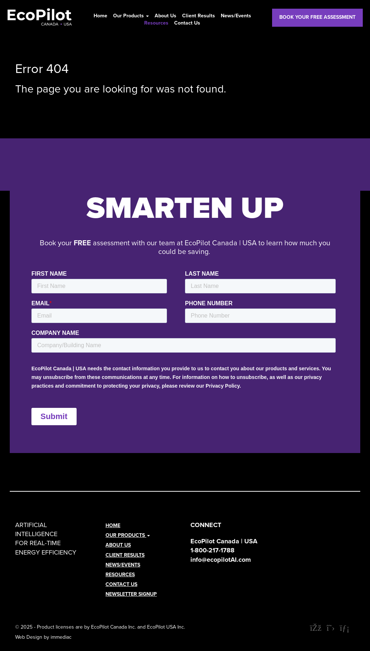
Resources (156, 23)
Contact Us (187, 23)
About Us (165, 16)
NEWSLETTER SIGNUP (131, 594)
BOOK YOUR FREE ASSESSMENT (317, 17)
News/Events (236, 16)
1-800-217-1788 (212, 550)
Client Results (198, 16)
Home (100, 16)
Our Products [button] (131, 16)
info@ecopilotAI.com (220, 559)
